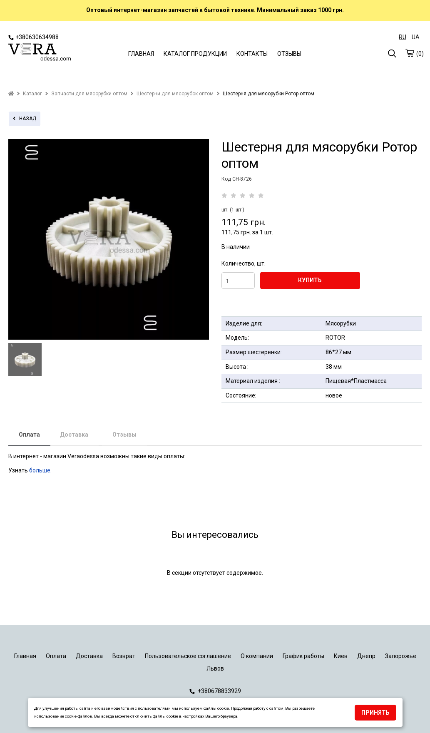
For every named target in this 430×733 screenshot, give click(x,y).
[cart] (409, 53)
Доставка (74, 434)
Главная (25, 656)
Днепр (366, 656)
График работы (303, 656)
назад (24, 119)
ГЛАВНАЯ (141, 53)
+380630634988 (33, 37)
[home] (11, 94)
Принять (375, 712)
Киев (341, 656)
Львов (215, 668)
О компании (257, 656)
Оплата (29, 434)
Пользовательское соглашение (188, 656)
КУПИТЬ (310, 280)
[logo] (39, 52)
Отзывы (124, 434)
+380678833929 (215, 691)
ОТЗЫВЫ (289, 53)
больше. (41, 470)
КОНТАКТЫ (252, 53)
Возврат (123, 656)
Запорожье (400, 656)
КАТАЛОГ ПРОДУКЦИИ (195, 53)
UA (416, 37)
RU (402, 37)
